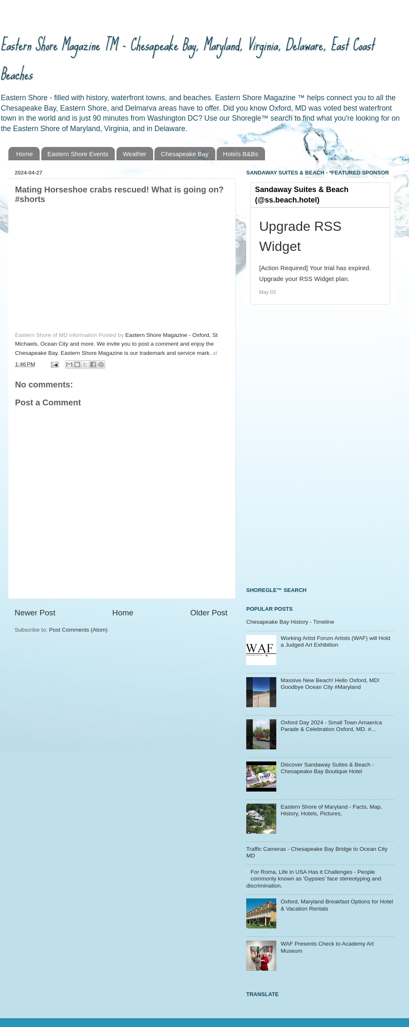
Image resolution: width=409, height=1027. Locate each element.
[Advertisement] (283, 446)
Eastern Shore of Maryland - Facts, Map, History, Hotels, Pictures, (331, 810)
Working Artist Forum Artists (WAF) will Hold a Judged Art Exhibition (335, 641)
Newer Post (35, 612)
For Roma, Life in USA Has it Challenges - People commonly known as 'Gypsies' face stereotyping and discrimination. (313, 878)
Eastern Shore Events (78, 153)
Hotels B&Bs (240, 153)
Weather (134, 153)
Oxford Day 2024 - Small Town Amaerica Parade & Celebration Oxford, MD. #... (331, 725)
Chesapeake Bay (184, 153)
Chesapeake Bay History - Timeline (290, 622)
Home (24, 153)
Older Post (208, 612)
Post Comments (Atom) (78, 630)
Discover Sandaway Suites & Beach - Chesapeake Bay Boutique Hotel (327, 767)
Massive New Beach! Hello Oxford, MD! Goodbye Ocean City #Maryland (329, 683)
